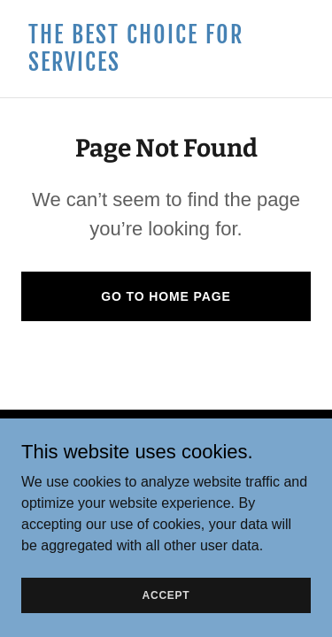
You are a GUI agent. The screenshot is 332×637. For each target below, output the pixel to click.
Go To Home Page (166, 296)
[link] (166, 65)
